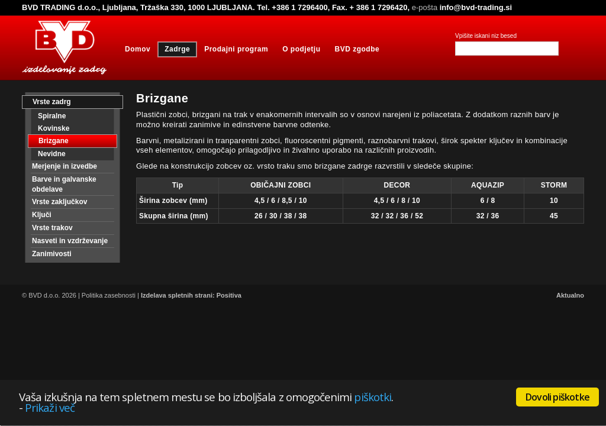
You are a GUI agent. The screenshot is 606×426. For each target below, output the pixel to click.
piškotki (372, 396)
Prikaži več (50, 407)
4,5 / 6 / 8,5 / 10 (280, 200)
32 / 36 (487, 216)
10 (554, 200)
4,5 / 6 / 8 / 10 (397, 200)
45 (554, 216)
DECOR (396, 185)
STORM (554, 185)
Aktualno (570, 295)
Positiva (229, 295)
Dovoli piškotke (557, 397)
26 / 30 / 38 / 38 (280, 216)
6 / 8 (488, 200)
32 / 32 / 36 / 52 (397, 216)
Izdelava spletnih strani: (178, 295)
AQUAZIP (487, 185)
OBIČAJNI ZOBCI (280, 185)
